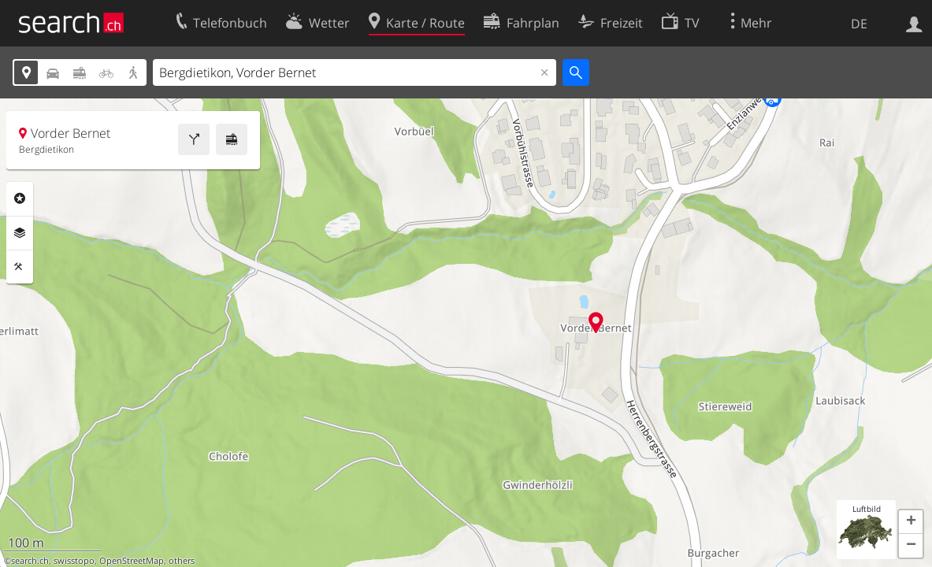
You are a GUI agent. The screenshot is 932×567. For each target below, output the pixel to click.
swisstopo (74, 560)
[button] (911, 522)
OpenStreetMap (131, 560)
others (182, 560)
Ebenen (19, 233)
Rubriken (19, 198)
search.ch (30, 560)
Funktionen (19, 267)
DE (859, 23)
